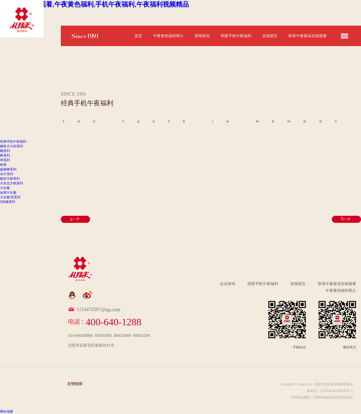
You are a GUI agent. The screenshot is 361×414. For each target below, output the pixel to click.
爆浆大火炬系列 (11, 146)
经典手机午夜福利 (13, 141)
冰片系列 (6, 174)
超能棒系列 (8, 169)
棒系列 (5, 155)
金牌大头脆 (8, 192)
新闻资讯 (202, 36)
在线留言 (270, 36)
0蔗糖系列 (7, 202)
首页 (138, 36)
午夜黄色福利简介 (168, 36)
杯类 (3, 165)
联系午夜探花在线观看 (307, 36)
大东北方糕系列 (11, 183)
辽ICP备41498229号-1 (336, 391)
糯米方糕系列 (10, 179)
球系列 (5, 160)
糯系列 (5, 151)
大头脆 (5, 188)
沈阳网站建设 (300, 397)
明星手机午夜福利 (236, 36)
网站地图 (6, 411)
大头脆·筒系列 (10, 197)
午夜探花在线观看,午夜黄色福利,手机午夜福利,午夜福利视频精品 (94, 4)
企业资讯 (227, 283)
